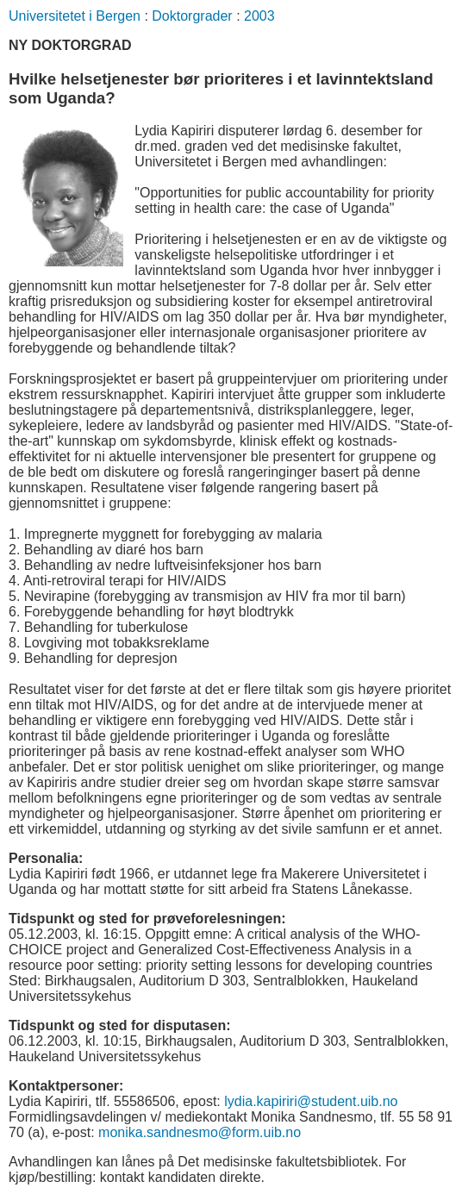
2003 (259, 16)
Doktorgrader (192, 16)
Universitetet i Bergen (74, 16)
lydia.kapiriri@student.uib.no (310, 1101)
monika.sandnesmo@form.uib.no (199, 1132)
